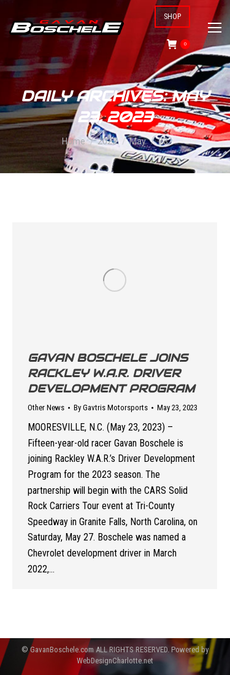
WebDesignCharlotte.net (115, 660)
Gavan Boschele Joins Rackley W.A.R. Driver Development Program (111, 373)
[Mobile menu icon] (214, 27)
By (111, 407)
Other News (46, 407)
